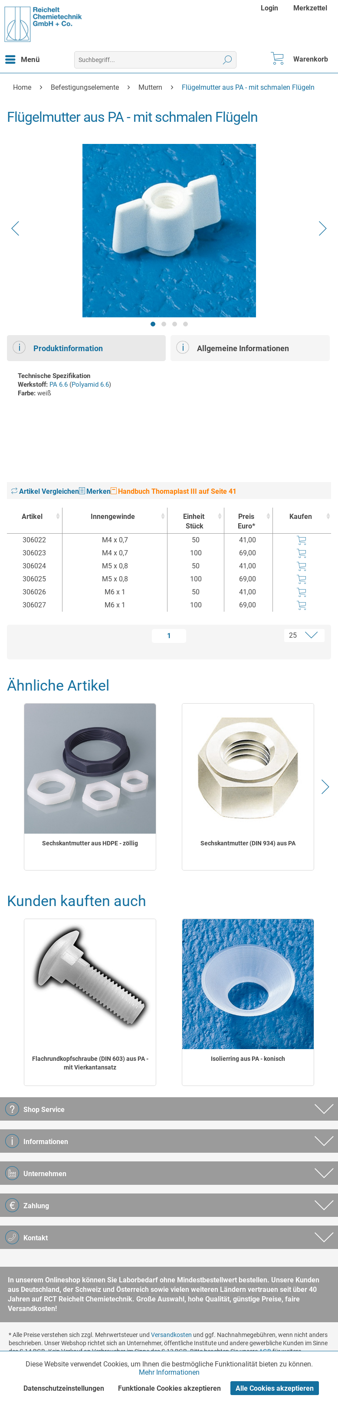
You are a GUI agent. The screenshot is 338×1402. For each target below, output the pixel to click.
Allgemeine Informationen (232, 347)
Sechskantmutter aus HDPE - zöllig (90, 843)
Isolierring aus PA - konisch (248, 1058)
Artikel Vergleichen (45, 491)
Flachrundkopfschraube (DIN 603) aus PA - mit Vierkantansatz (90, 1063)
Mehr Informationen (169, 1372)
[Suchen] (227, 59)
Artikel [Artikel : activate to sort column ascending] (32, 516)
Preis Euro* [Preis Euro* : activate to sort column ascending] (246, 521)
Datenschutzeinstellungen (63, 1388)
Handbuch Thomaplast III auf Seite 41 (173, 491)
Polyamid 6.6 (90, 384)
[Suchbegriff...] (155, 59)
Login (269, 8)
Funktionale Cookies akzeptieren (169, 1388)
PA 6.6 (58, 384)
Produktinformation (58, 347)
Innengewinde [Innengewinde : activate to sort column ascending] (113, 516)
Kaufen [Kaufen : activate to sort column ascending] (300, 516)
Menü (22, 58)
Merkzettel (310, 8)
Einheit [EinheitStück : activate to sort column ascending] (193, 521)
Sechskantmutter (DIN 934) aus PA (247, 843)
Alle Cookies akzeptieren (275, 1388)
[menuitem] (270, 8)
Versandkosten (171, 1334)
